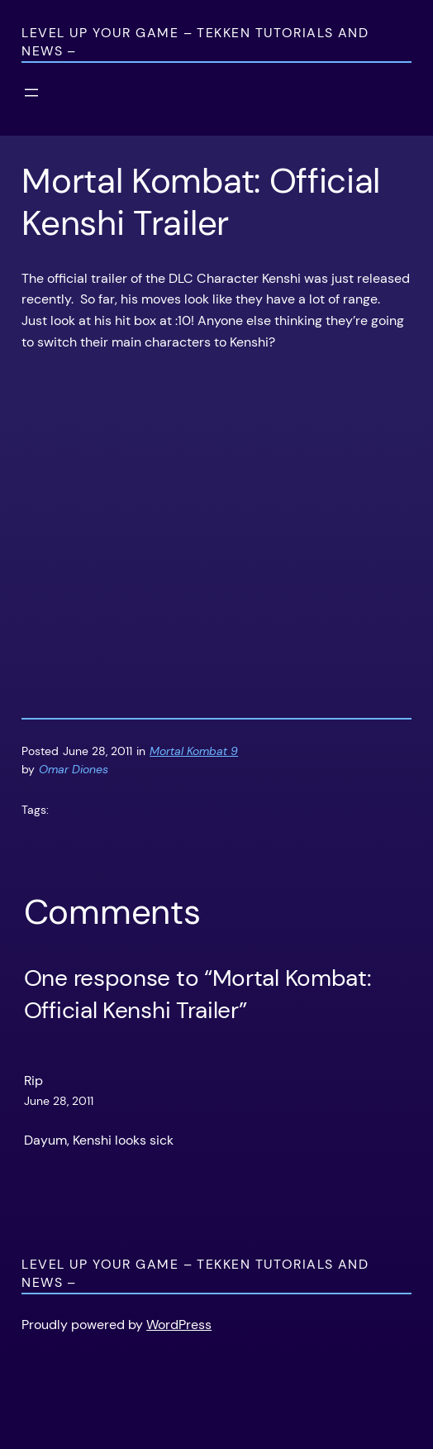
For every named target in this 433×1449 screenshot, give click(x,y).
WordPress (179, 1324)
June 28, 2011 (58, 1100)
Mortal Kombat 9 (194, 751)
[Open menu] (31, 93)
